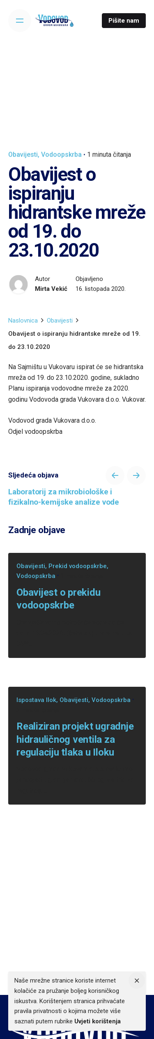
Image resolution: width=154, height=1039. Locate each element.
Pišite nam (123, 20)
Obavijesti (23, 155)
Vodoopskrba (61, 155)
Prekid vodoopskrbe (77, 566)
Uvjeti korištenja (97, 1021)
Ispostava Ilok (36, 700)
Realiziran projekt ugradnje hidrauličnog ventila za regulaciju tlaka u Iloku (75, 739)
